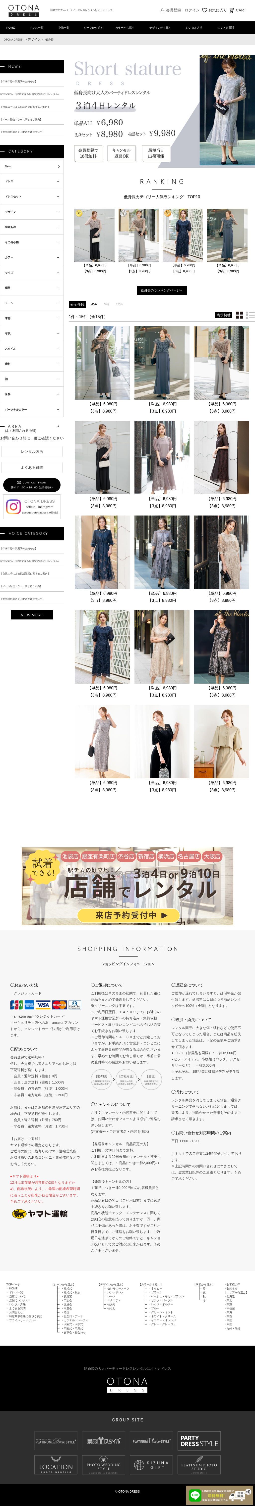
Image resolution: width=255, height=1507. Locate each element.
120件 (122, 305)
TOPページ (13, 1285)
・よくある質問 (16, 1309)
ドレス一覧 (36, 28)
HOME (11, 28)
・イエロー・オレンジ (162, 1321)
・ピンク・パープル (160, 1301)
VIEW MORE (32, 638)
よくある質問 (227, 28)
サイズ (10, 284)
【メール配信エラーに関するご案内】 (25, 122)
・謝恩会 (66, 1305)
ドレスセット (15, 203)
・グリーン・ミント (160, 1313)
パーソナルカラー (19, 429)
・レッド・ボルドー (160, 1305)
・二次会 (66, 1301)
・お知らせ (231, 1289)
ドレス (10, 187)
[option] (94, 242)
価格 (8, 300)
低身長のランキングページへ (162, 291)
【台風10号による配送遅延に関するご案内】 (30, 109)
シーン (10, 316)
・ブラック (155, 1293)
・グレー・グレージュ (162, 1325)
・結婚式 (66, 1289)
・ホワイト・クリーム (162, 1317)
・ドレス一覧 (14, 1293)
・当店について (16, 1297)
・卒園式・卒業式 (72, 1329)
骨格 (8, 413)
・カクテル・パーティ (74, 1321)
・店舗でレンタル (17, 1301)
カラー (10, 268)
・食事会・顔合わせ (73, 1333)
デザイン (12, 219)
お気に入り (217, 10)
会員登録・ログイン (183, 10)
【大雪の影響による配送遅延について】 (27, 135)
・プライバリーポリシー (21, 1321)
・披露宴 (66, 1297)
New (8, 171)
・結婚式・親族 (70, 1293)
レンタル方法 (196, 28)
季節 (8, 332)
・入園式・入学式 (72, 1325)
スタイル (12, 365)
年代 (8, 349)
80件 (108, 305)
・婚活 (65, 1313)
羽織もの (12, 235)
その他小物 (14, 252)
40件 (94, 305)
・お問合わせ (14, 1313)
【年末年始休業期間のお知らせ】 (22, 82)
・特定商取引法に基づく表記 (24, 1317)
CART (241, 10)
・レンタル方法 (16, 1305)
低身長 (55, 40)
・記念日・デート (72, 1317)
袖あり (111, 1305)
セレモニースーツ (118, 1289)
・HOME (12, 1289)
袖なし (111, 1309)
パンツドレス (115, 1293)
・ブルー (153, 1309)
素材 (8, 381)
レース (111, 1297)
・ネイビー (155, 1289)
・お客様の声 (232, 1285)
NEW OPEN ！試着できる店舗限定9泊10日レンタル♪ (35, 95)
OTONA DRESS (15, 40)
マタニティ (114, 1301)
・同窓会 (66, 1309)
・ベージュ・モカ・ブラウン (166, 1297)
